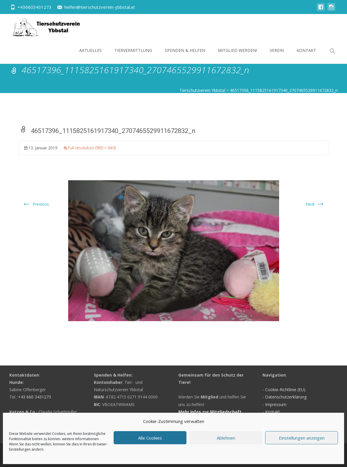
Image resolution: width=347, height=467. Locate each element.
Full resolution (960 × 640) (92, 148)
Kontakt (306, 56)
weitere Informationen (80, 438)
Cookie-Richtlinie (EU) (285, 389)
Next (315, 204)
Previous (35, 204)
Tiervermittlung (133, 56)
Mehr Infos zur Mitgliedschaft (210, 411)
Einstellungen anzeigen (302, 438)
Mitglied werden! (237, 56)
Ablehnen (226, 438)
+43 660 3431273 (34, 397)
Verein (277, 56)
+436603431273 (34, 7)
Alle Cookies (150, 438)
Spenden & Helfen (185, 56)
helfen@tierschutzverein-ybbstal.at (99, 7)
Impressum (275, 404)
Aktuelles (90, 56)
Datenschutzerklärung (286, 397)
